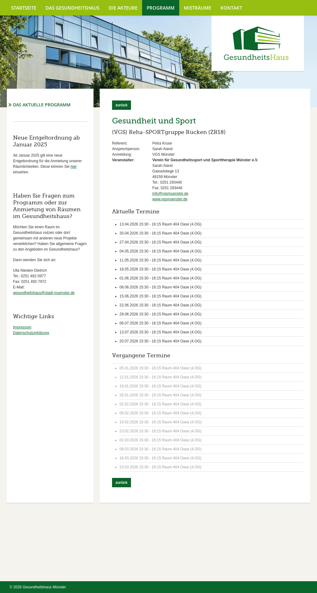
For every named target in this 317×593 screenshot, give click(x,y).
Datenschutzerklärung (31, 333)
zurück (121, 105)
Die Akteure (123, 8)
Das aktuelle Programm (42, 105)
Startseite (23, 8)
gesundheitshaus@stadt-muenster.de (44, 293)
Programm (161, 8)
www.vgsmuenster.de (169, 199)
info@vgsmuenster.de (170, 193)
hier (74, 166)
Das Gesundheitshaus (72, 8)
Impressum (22, 327)
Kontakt (231, 8)
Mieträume (197, 8)
